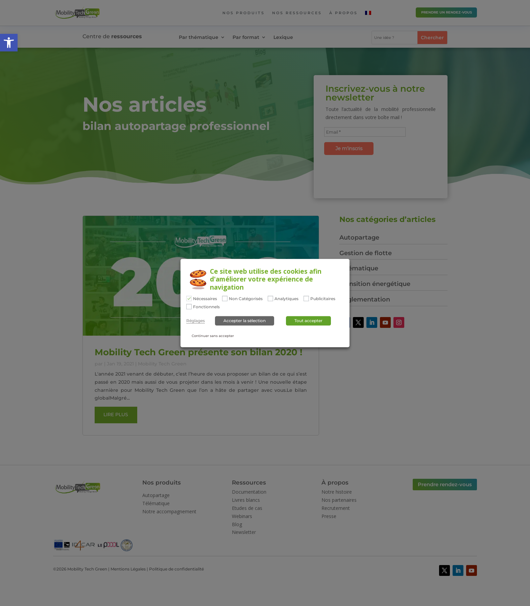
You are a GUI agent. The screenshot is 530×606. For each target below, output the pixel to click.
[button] (9, 42)
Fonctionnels (206, 307)
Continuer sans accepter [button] (213, 336)
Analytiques (286, 298)
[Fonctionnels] (189, 306)
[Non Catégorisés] (224, 298)
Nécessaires (205, 298)
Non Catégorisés (246, 298)
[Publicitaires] (306, 298)
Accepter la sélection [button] (244, 320)
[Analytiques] (270, 298)
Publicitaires (322, 298)
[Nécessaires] (189, 298)
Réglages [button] (195, 321)
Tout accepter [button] (308, 320)
